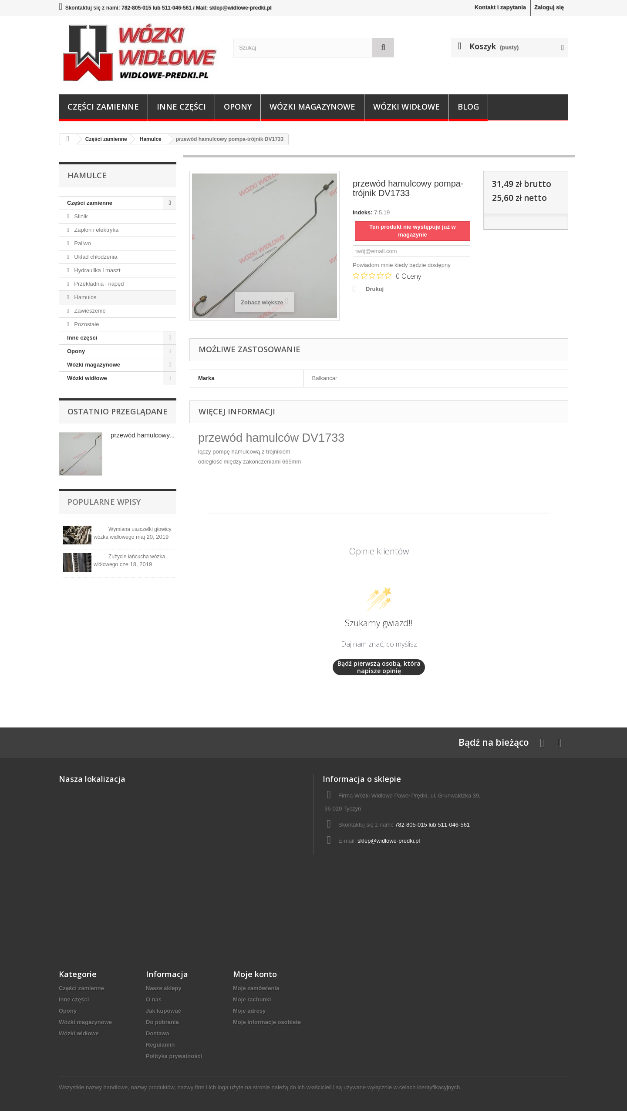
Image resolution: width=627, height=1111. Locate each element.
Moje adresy (249, 1011)
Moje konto (255, 974)
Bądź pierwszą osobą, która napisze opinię (379, 667)
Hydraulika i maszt (97, 270)
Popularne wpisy (104, 502)
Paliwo (82, 243)
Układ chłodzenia (95, 257)
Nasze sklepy (164, 988)
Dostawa (157, 1033)
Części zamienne (103, 106)
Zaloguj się (549, 7)
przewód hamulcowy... (143, 435)
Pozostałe (86, 324)
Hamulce (85, 297)
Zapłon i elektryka (96, 230)
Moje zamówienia (256, 988)
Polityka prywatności (174, 1056)
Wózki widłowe (406, 106)
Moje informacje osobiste (267, 1022)
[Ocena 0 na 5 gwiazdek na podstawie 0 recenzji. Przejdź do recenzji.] (387, 275)
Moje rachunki (252, 999)
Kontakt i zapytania (500, 7)
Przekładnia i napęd (98, 283)
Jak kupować (163, 1011)
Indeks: (363, 212)
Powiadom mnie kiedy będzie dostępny (402, 265)
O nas (154, 999)
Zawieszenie (89, 310)
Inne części (181, 106)
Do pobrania (162, 1022)
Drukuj (375, 289)
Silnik (80, 216)
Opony (238, 106)
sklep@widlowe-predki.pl (388, 840)
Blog (468, 106)
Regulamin (160, 1044)
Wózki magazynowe (312, 106)
